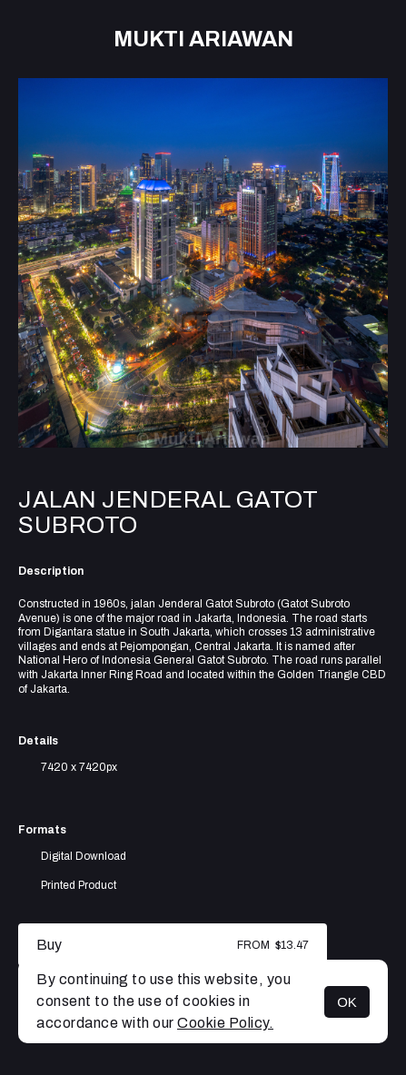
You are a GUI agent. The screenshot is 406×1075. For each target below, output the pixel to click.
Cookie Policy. (225, 1023)
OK (347, 1002)
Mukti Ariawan (203, 39)
